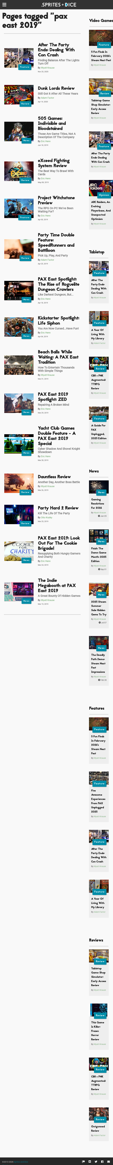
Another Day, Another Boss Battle (59, 482)
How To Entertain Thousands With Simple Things (56, 369)
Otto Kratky (46, 517)
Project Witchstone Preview (56, 201)
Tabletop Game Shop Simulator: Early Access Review (98, 977)
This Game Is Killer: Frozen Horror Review (97, 1031)
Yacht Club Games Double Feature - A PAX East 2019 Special (57, 436)
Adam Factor (47, 97)
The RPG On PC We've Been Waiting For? (55, 209)
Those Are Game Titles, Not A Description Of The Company (57, 135)
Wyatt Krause (47, 67)
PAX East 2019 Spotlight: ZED (53, 397)
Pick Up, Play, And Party (53, 255)
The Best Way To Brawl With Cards (56, 172)
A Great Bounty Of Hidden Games (59, 596)
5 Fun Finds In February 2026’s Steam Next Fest (101, 56)
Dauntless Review (54, 477)
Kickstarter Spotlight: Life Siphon (58, 321)
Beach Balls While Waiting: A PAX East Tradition (58, 357)
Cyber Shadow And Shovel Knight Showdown (59, 450)
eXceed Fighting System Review (54, 163)
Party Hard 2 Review (58, 508)
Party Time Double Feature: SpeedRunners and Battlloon (56, 243)
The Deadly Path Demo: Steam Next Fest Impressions (98, 663)
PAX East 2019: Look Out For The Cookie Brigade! (59, 543)
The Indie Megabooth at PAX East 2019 (57, 585)
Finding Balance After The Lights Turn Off (58, 62)
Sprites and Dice (21, 1162)
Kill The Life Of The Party (54, 513)
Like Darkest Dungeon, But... (55, 294)
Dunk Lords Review (56, 88)
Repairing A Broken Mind (53, 404)
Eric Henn (46, 141)
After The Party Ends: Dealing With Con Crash (56, 50)
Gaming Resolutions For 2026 (97, 504)
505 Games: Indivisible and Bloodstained (52, 123)
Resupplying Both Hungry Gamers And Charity (59, 555)
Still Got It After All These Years (58, 93)
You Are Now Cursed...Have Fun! (58, 328)
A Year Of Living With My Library (97, 334)
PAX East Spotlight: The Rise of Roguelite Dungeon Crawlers (58, 284)
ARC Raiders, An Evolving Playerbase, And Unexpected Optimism (101, 210)
